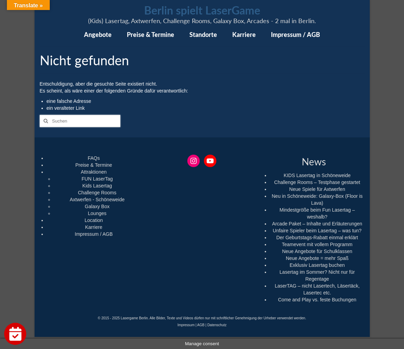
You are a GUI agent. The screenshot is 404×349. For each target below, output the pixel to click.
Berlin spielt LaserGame (202, 10)
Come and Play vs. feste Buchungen (317, 299)
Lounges (97, 213)
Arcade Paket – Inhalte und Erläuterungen (317, 223)
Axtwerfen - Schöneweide (97, 199)
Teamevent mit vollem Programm (317, 244)
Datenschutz (217, 325)
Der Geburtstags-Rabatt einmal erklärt (317, 237)
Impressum (186, 325)
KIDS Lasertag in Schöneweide (317, 175)
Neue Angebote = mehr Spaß (317, 258)
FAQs (94, 158)
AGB (201, 325)
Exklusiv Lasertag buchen (317, 265)
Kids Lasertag (97, 185)
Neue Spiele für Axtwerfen (317, 189)
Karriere (93, 227)
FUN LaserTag (97, 179)
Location (94, 220)
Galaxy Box (97, 206)
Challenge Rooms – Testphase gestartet (317, 182)
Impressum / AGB (94, 234)
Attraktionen (94, 172)
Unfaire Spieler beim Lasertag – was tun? (317, 230)
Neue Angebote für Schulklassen (317, 251)
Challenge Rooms (97, 192)
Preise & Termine (93, 165)
